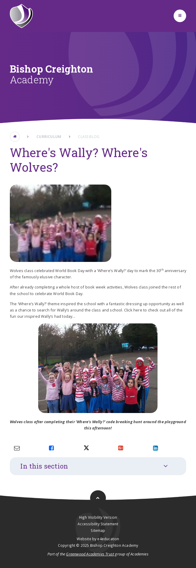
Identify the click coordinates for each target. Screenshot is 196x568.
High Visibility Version (98, 517)
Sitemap (98, 530)
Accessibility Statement (98, 523)
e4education (108, 538)
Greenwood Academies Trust (90, 554)
